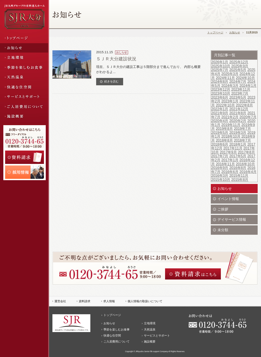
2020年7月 (248, 117)
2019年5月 (219, 133)
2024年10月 (245, 78)
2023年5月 (237, 97)
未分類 (223, 230)
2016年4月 (248, 172)
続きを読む (111, 81)
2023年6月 (219, 97)
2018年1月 (237, 144)
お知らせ (234, 32)
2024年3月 (229, 86)
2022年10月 (225, 105)
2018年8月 (224, 140)
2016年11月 (225, 164)
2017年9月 (228, 152)
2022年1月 (219, 109)
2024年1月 (248, 86)
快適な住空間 (112, 335)
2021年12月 (238, 109)
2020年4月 (219, 121)
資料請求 (84, 301)
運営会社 (60, 301)
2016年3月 (219, 175)
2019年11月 (230, 125)
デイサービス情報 (232, 219)
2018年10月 (230, 136)
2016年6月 (229, 172)
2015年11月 (238, 175)
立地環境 (149, 323)
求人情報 (109, 301)
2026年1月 (219, 62)
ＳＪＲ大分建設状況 (116, 58)
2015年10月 (220, 180)
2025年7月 (219, 70)
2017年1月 (229, 160)
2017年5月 (237, 156)
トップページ (215, 32)
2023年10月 (220, 93)
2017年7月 (219, 156)
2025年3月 (229, 74)
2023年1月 (229, 101)
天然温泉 (149, 329)
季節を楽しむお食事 (117, 329)
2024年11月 (225, 78)
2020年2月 (237, 121)
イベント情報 (228, 199)
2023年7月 (240, 93)
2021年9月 (219, 113)
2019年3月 (237, 133)
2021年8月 (237, 113)
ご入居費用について (117, 341)
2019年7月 (242, 129)
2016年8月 (237, 168)
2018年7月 (242, 140)
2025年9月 (240, 66)
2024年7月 (237, 82)
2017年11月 (232, 148)
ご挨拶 (223, 209)
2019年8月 (224, 129)
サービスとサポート (157, 335)
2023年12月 (220, 89)
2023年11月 (240, 89)
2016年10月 (245, 164)
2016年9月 (219, 168)
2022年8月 (244, 105)
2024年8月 (219, 82)
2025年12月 (238, 62)
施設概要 (149, 341)
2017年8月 (246, 152)
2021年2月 (229, 117)
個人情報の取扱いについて (145, 301)
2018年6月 (219, 144)
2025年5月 (237, 70)
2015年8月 (240, 180)
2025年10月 (220, 66)
